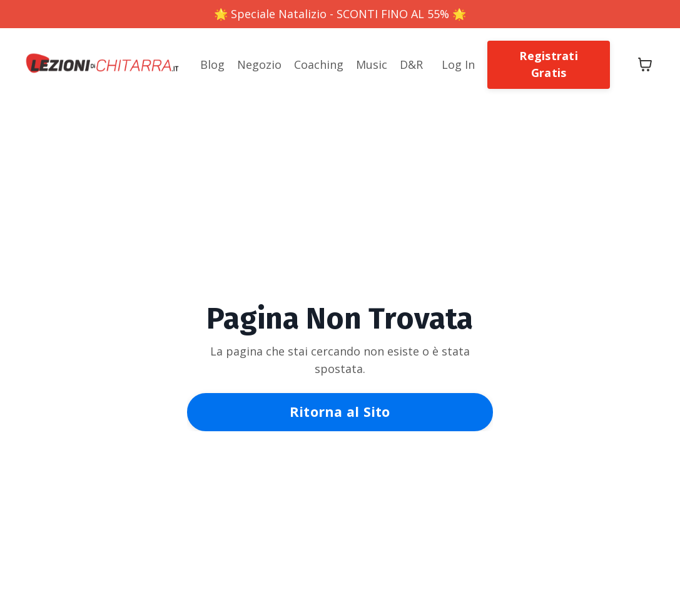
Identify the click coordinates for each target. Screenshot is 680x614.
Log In (458, 64)
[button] (548, 63)
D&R (411, 64)
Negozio (259, 64)
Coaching (318, 64)
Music (371, 64)
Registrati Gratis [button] (548, 64)
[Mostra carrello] (645, 64)
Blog (212, 64)
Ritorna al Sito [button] (340, 411)
